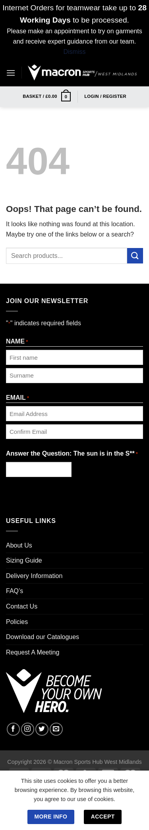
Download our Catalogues (42, 636)
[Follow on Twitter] (41, 729)
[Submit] (135, 255)
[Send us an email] (56, 729)
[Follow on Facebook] (13, 729)
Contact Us (21, 606)
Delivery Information (34, 575)
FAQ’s (14, 591)
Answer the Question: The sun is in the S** (72, 454)
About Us (19, 545)
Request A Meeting (32, 652)
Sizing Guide (24, 560)
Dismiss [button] (75, 51)
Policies (17, 621)
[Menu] (10, 72)
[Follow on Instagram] (27, 729)
